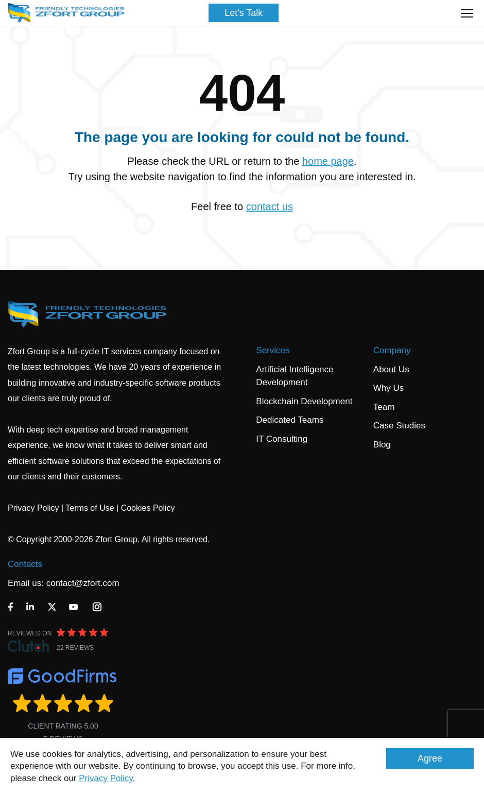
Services (272, 350)
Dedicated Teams (289, 420)
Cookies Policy (148, 508)
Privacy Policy (106, 778)
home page (328, 161)
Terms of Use (89, 508)
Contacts (25, 564)
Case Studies (399, 425)
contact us (269, 206)
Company (392, 350)
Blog (382, 445)
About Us (391, 369)
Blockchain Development (304, 401)
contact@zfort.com (82, 583)
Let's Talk (243, 13)
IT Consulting (281, 439)
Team (384, 407)
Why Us (388, 388)
